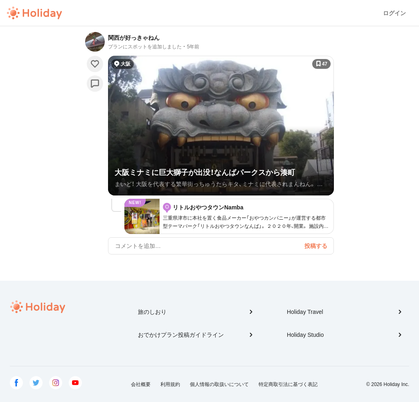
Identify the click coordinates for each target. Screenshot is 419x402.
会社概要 (141, 384)
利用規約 (170, 384)
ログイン (394, 13)
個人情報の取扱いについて (219, 384)
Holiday (34, 13)
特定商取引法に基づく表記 (288, 384)
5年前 (193, 47)
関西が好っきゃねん (134, 37)
